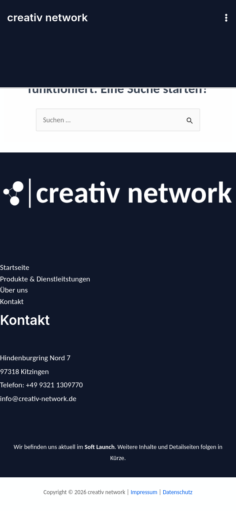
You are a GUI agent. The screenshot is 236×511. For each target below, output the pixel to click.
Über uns (14, 290)
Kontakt (12, 301)
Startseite (14, 267)
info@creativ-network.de (38, 398)
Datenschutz (178, 492)
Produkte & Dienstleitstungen (45, 279)
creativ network (47, 17)
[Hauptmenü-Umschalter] (226, 17)
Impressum (145, 492)
